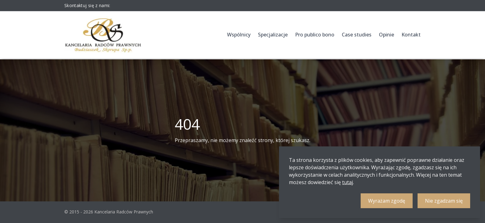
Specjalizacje (273, 34)
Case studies (356, 34)
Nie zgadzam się (444, 200)
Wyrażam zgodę (386, 200)
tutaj (347, 182)
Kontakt (411, 34)
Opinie (386, 34)
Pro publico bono (314, 34)
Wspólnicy (239, 34)
